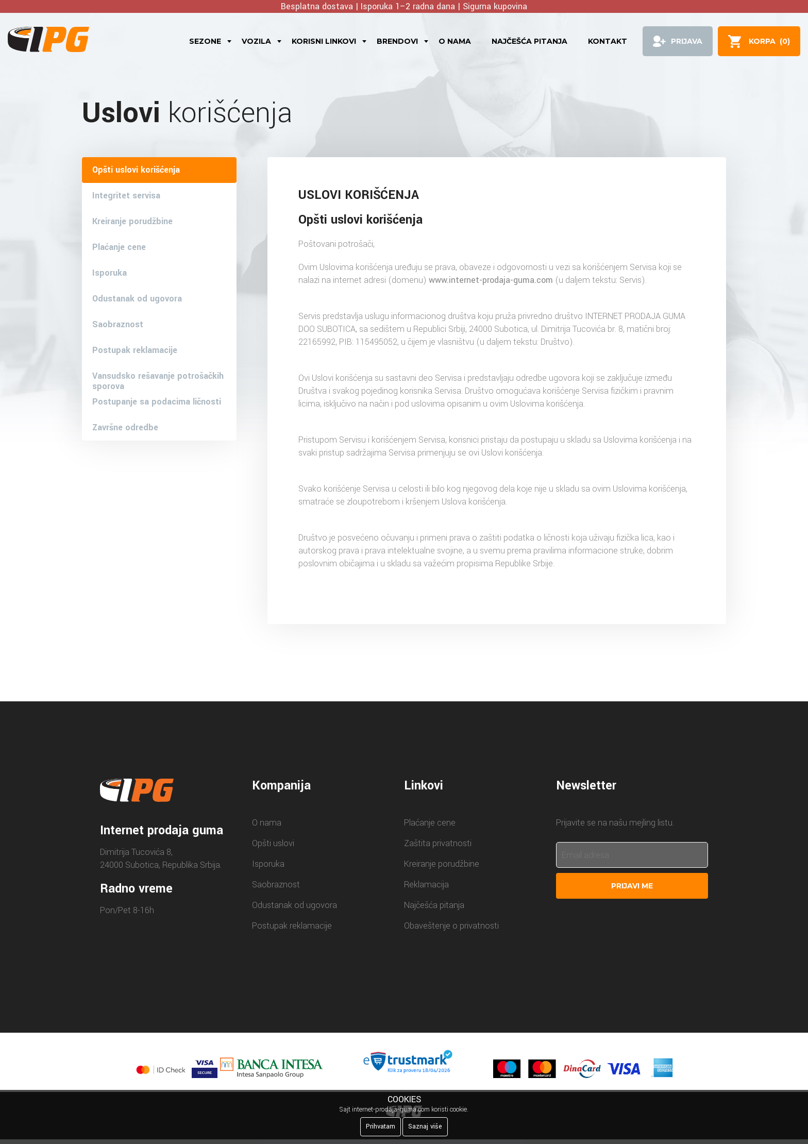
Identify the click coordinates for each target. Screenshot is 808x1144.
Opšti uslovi (273, 843)
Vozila (256, 41)
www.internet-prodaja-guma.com (491, 280)
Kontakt (607, 41)
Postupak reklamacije (134, 350)
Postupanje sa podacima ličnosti (156, 402)
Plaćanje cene (119, 247)
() (769, 41)
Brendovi (397, 41)
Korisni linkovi (324, 41)
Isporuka (109, 273)
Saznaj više (425, 1126)
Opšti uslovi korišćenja (136, 170)
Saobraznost (117, 324)
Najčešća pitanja (529, 41)
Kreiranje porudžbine (132, 221)
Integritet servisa (126, 195)
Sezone (205, 41)
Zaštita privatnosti (438, 843)
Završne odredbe (125, 427)
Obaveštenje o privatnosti (451, 926)
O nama (455, 41)
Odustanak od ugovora (137, 299)
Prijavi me (632, 885)
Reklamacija (426, 884)
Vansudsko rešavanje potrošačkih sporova (158, 379)
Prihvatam (380, 1126)
